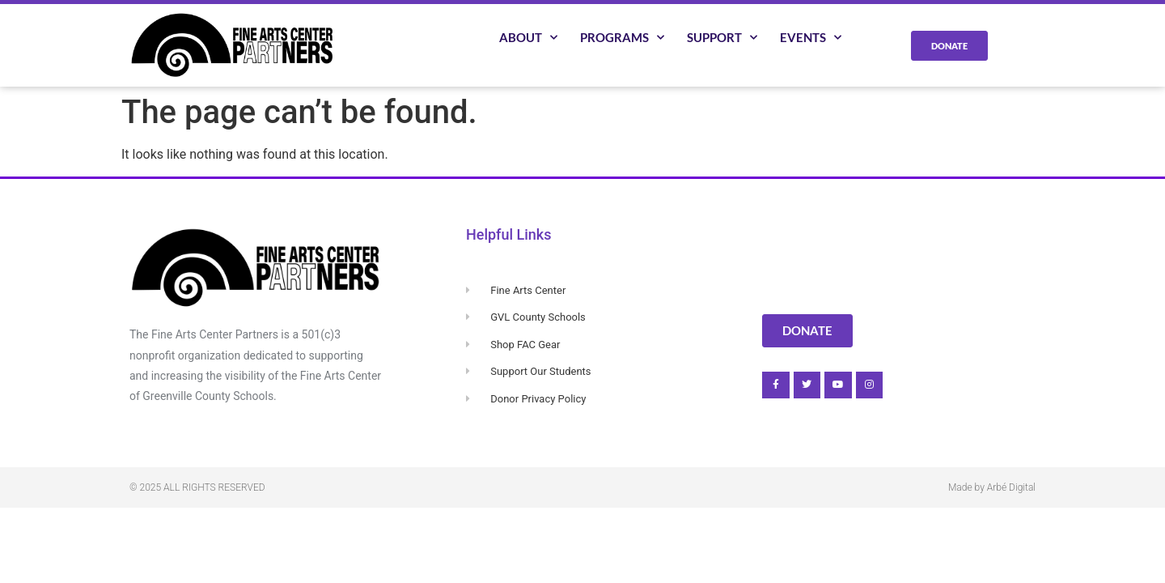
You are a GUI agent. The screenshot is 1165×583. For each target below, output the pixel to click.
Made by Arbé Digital (992, 487)
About (528, 37)
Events (810, 37)
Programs (622, 37)
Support (722, 37)
